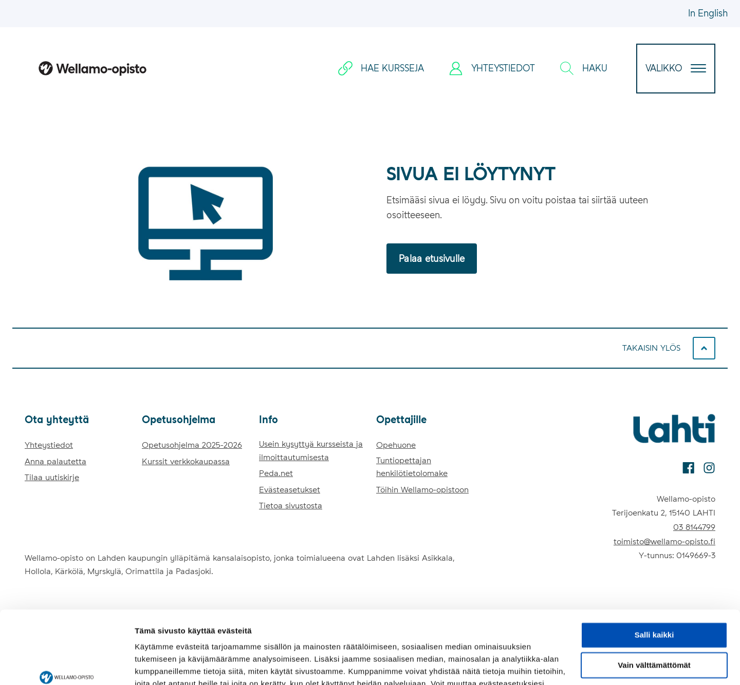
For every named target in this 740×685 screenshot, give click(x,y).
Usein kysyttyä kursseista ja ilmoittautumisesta (311, 450)
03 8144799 (694, 527)
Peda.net (276, 473)
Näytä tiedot (157, 664)
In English (708, 13)
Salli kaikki (654, 575)
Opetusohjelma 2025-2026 (192, 445)
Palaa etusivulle (432, 258)
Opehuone (396, 445)
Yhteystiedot (49, 445)
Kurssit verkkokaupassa (186, 461)
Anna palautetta (55, 461)
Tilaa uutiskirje (52, 477)
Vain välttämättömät (654, 605)
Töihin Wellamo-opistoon (422, 489)
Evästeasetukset (289, 489)
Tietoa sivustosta (290, 505)
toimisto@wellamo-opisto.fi (664, 541)
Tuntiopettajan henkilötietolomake (412, 467)
